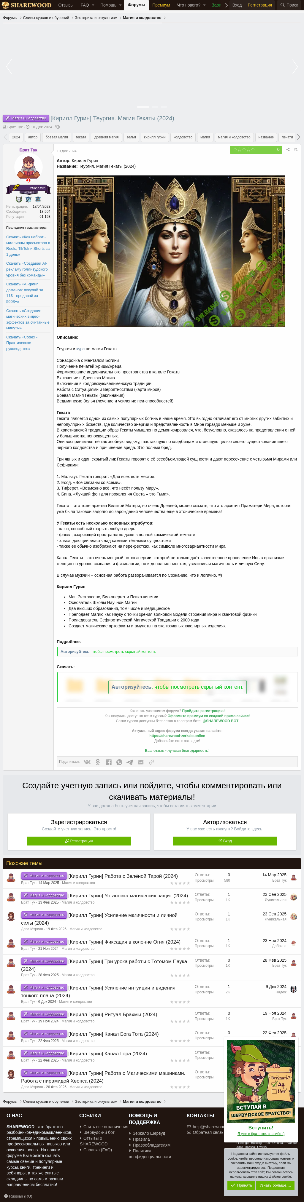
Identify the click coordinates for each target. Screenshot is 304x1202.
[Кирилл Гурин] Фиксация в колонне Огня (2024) (124, 942)
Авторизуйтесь (75, 651)
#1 (296, 150)
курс (80, 348)
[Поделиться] (288, 149)
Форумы (136, 4)
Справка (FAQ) (96, 1149)
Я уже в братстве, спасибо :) (261, 1134)
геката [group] (81, 137)
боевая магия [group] (56, 137)
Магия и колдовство (78, 883)
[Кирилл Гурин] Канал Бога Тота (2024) (113, 1034)
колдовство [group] (183, 137)
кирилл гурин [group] (155, 137)
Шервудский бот (97, 1132)
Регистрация (81, 841)
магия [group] (205, 137)
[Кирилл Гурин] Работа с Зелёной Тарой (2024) (123, 876)
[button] (93, 5)
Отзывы (65, 5)
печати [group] (287, 137)
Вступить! (261, 1127)
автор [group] (33, 137)
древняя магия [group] (106, 137)
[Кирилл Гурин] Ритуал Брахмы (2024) (112, 1014)
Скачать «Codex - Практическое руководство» (21, 343)
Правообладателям (149, 1145)
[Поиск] (289, 5)
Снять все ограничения (104, 1126)
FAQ (85, 5)
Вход (227, 841)
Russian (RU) (18, 1196)
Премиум (161, 5)
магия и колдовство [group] (234, 137)
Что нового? (188, 5)
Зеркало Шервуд (147, 1133)
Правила (139, 1139)
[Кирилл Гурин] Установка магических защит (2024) (128, 896)
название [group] (266, 137)
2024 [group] (16, 137)
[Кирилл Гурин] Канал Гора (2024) (107, 1053)
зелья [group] (131, 137)
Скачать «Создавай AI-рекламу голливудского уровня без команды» (27, 269)
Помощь (108, 5)
